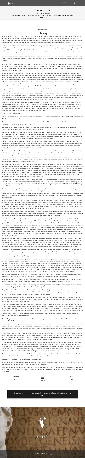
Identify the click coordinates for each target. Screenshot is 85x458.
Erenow (32, 454)
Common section (45, 13)
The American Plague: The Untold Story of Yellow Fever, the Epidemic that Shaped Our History (43, 15)
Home (36, 13)
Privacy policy (50, 454)
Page (20, 377)
